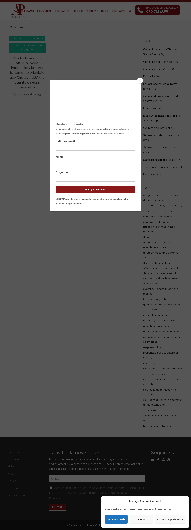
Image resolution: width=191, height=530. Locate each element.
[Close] (140, 80)
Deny (141, 519)
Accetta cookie (116, 519)
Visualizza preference (170, 519)
